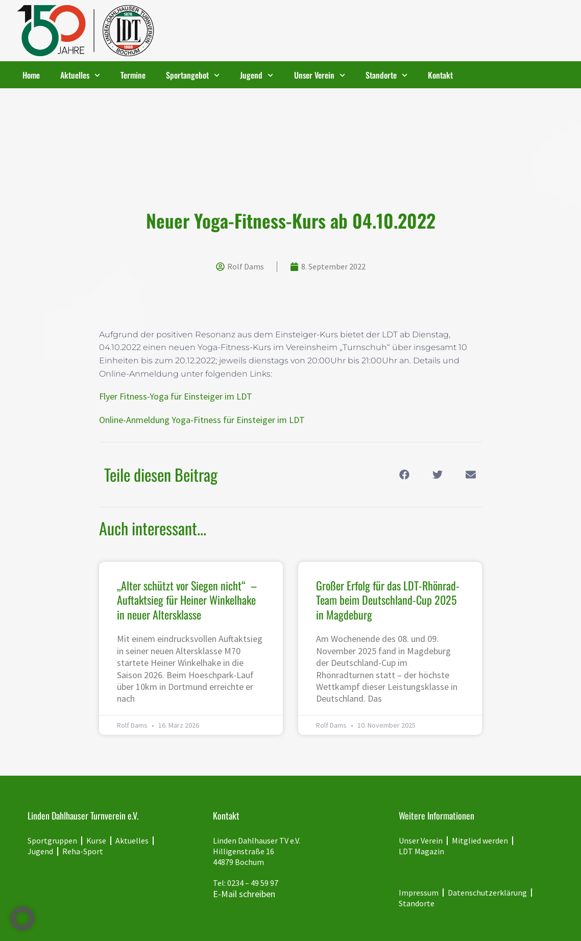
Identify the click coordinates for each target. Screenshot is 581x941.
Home (31, 75)
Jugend (256, 75)
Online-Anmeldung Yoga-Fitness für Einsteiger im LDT (202, 420)
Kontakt (440, 75)
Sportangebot (193, 75)
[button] (404, 474)
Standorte (386, 75)
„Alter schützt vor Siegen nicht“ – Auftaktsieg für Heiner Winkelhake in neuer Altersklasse (187, 600)
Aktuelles (80, 75)
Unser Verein (319, 75)
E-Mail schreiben (244, 894)
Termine (133, 75)
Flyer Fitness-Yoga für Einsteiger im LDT (175, 396)
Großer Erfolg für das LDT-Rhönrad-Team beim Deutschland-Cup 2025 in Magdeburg (387, 600)
